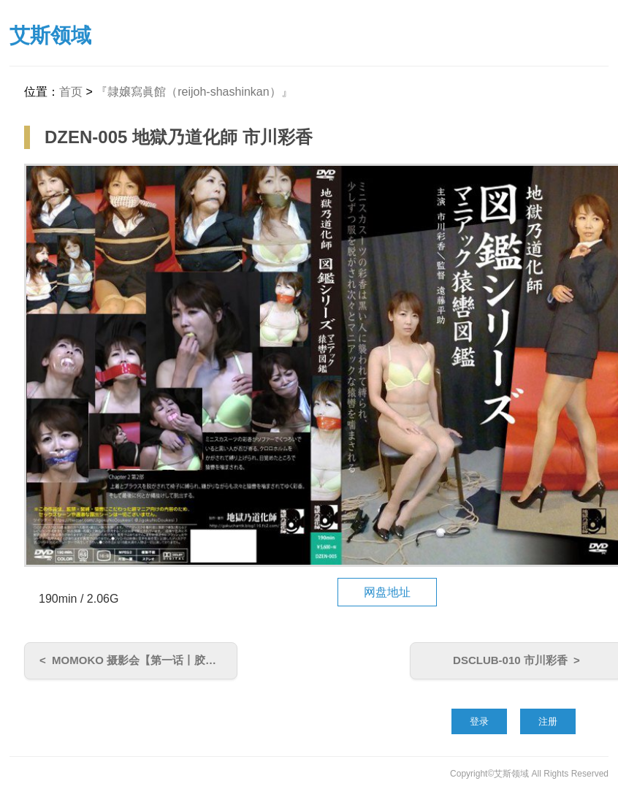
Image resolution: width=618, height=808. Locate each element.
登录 (479, 721)
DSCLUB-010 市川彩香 (510, 660)
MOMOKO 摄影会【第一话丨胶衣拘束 (145, 660)
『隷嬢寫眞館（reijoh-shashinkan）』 (194, 91)
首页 (71, 91)
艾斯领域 (50, 35)
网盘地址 (387, 592)
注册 (547, 721)
